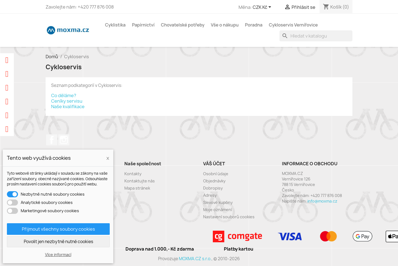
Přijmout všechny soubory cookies (58, 229)
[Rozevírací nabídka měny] (263, 7)
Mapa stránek (137, 188)
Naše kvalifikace (68, 106)
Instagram (63, 139)
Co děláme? (63, 95)
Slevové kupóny (218, 202)
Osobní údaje (215, 173)
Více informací (58, 254)
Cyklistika (115, 25)
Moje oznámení (217, 209)
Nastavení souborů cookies (229, 216)
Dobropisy (213, 188)
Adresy (210, 195)
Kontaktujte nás (139, 180)
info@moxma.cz (322, 201)
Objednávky (214, 180)
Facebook (51, 139)
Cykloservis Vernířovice (293, 25)
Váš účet (214, 164)
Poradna (253, 25)
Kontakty (133, 173)
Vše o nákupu (225, 25)
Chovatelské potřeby (183, 25)
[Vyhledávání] (315, 35)
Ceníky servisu (66, 101)
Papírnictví (143, 25)
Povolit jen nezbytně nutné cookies (58, 241)
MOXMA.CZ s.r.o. (195, 259)
